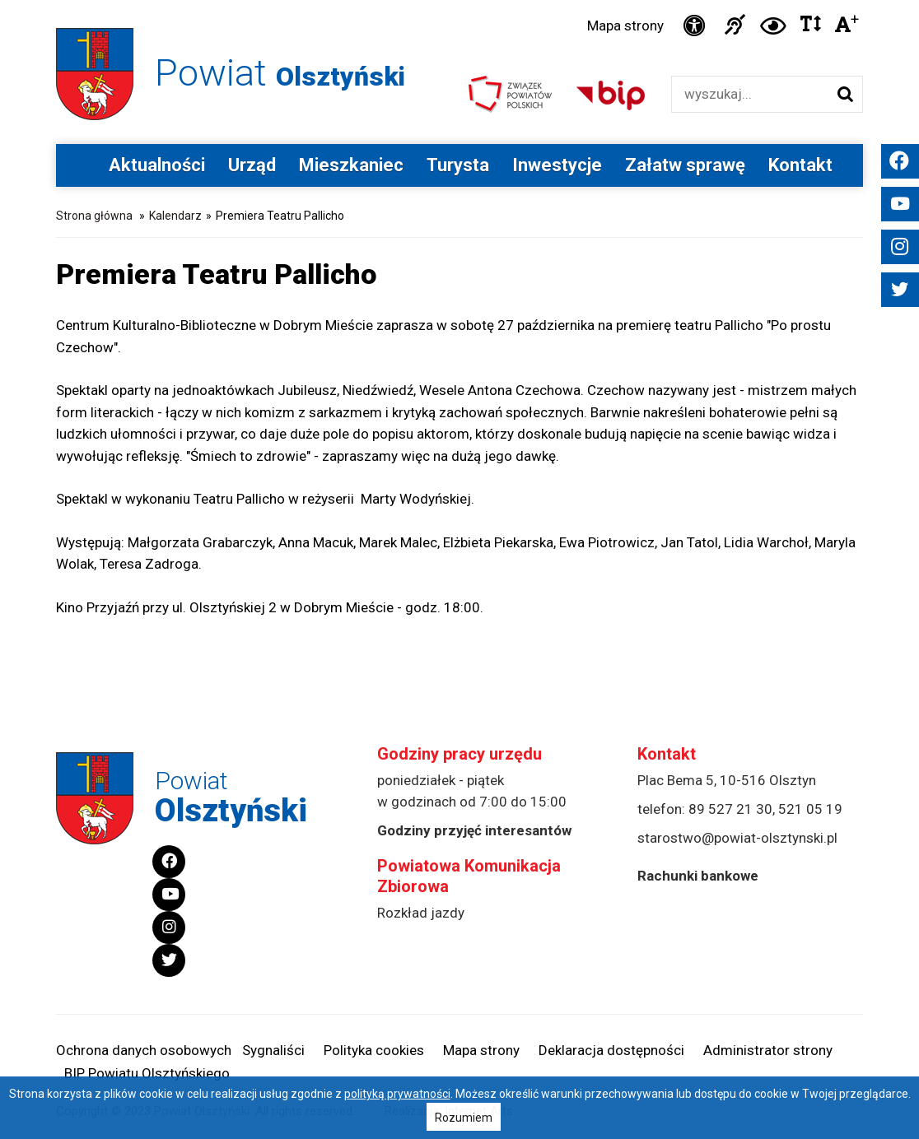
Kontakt (800, 165)
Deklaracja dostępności (611, 1050)
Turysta (458, 165)
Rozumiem (463, 1117)
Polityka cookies (374, 1050)
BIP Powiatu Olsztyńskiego (147, 1073)
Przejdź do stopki (460, 0)
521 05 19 (810, 809)
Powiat (280, 73)
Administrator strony (768, 1050)
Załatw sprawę (685, 165)
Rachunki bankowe (697, 875)
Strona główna (94, 215)
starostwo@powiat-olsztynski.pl (737, 838)
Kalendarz (175, 215)
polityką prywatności (397, 1093)
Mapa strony (625, 25)
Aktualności (157, 165)
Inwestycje (557, 165)
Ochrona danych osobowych (143, 1050)
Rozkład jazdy (420, 912)
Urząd (252, 165)
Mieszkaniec (351, 165)
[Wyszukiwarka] (749, 94)
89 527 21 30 (730, 809)
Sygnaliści (273, 1050)
